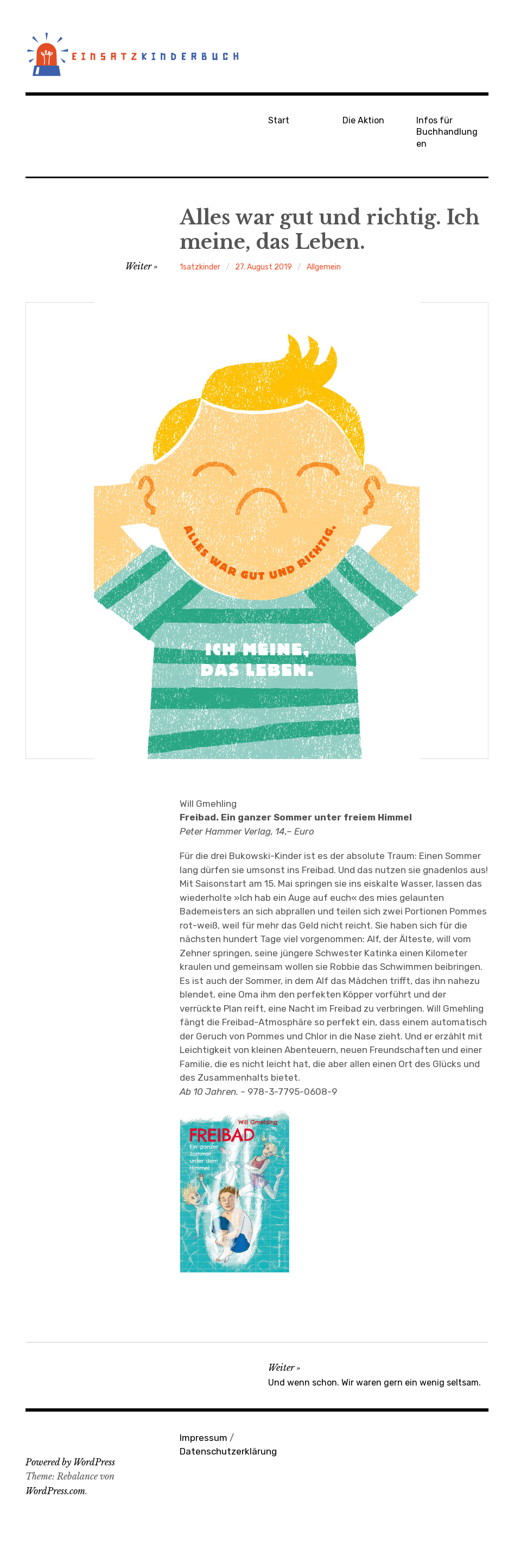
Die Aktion (363, 120)
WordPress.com (55, 1490)
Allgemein (324, 267)
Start (278, 120)
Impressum (203, 1437)
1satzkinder (200, 267)
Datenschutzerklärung (228, 1451)
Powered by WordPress (70, 1462)
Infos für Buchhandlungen (447, 132)
